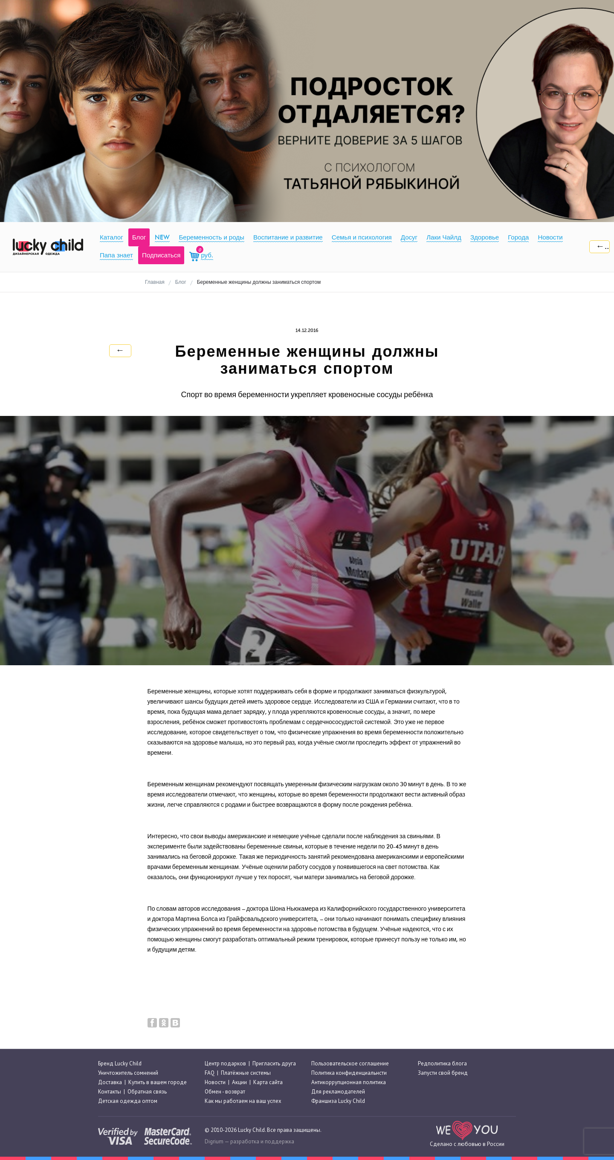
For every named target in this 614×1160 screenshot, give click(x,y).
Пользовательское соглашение (350, 1063)
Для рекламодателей (338, 1091)
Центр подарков (225, 1063)
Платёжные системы (246, 1072)
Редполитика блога (442, 1063)
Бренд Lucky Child (120, 1063)
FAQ (209, 1072)
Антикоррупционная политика (348, 1082)
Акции (239, 1082)
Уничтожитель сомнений (128, 1072)
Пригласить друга (274, 1063)
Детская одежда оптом (127, 1101)
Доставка (110, 1082)
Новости (215, 1082)
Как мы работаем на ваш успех (243, 1101)
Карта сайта (268, 1082)
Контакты (109, 1091)
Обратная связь (147, 1091)
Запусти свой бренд (443, 1072)
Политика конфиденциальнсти (349, 1072)
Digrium (214, 1141)
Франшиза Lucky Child (338, 1101)
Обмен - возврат (225, 1091)
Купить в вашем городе (157, 1082)
